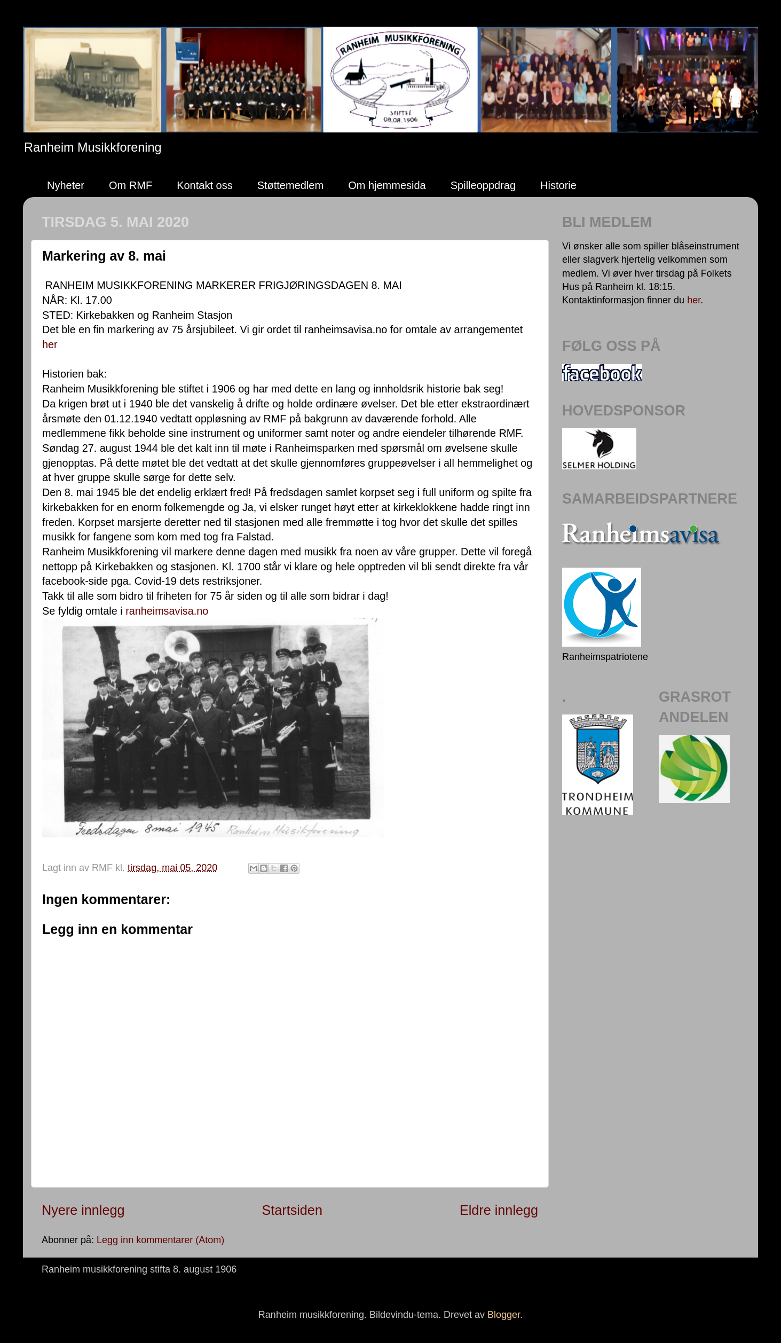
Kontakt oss (205, 185)
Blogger (503, 1314)
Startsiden (292, 1210)
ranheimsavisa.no (166, 611)
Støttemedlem (290, 185)
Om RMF (130, 185)
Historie (558, 185)
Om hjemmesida (387, 185)
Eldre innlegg (499, 1210)
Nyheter (65, 185)
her (50, 344)
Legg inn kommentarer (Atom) (160, 1240)
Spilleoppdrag (483, 185)
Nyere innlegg (83, 1210)
